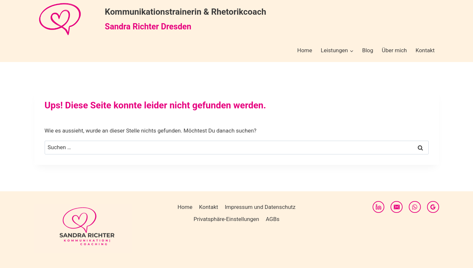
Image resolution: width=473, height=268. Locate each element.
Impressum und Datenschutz (260, 207)
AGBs (272, 219)
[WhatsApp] (415, 207)
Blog (367, 50)
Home (304, 50)
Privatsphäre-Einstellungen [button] (226, 219)
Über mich (394, 50)
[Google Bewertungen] (433, 207)
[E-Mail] (396, 207)
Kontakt (425, 50)
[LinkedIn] (378, 207)
